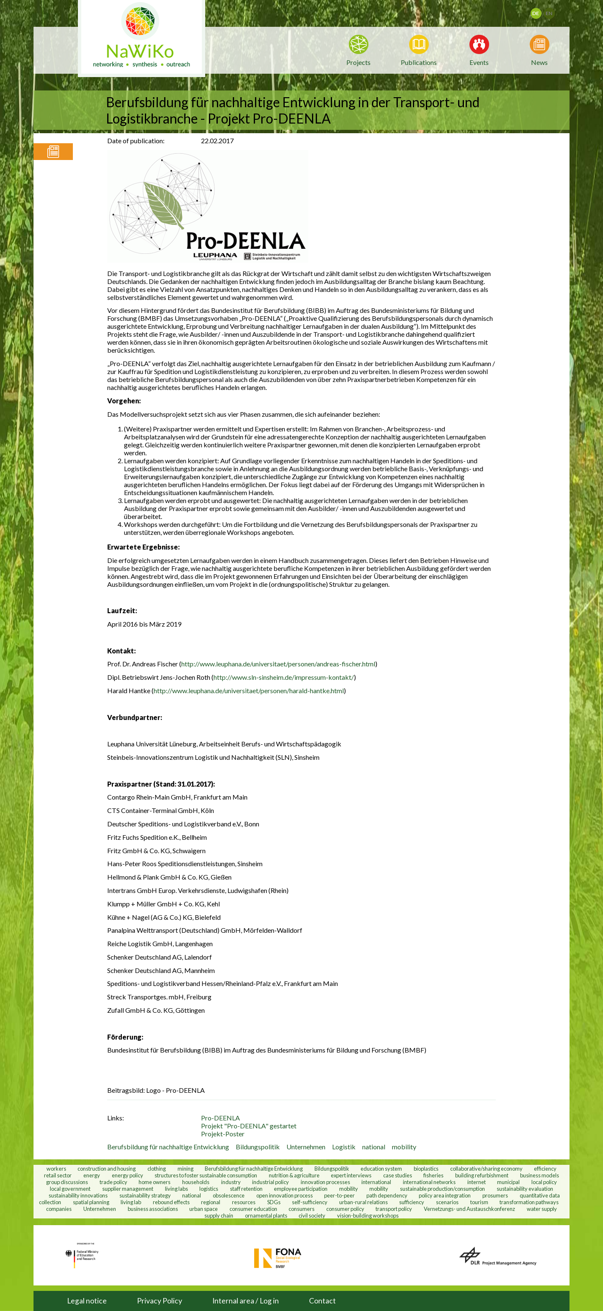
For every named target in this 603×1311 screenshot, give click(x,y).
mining (185, 1168)
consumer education (253, 1208)
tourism (479, 1201)
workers (56, 1168)
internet (476, 1181)
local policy (544, 1181)
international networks (429, 1181)
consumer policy (345, 1208)
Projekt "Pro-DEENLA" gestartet (248, 1126)
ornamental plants (266, 1215)
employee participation (300, 1188)
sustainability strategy (145, 1195)
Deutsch (541, 11)
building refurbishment (481, 1175)
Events (479, 61)
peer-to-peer (339, 1195)
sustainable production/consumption (442, 1188)
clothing (157, 1168)
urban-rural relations (363, 1201)
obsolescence (229, 1195)
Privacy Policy (159, 1300)
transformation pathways (529, 1201)
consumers (301, 1208)
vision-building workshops (368, 1215)
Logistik (344, 1147)
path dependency (386, 1195)
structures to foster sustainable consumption (206, 1175)
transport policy (394, 1208)
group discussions (67, 1181)
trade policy (113, 1181)
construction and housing (106, 1168)
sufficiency (411, 1201)
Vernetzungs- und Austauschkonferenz (469, 1208)
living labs (176, 1188)
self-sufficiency (309, 1201)
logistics (208, 1188)
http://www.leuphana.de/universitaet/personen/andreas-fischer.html (278, 664)
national (373, 1147)
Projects (358, 62)
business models (539, 1175)
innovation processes (325, 1181)
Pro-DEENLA (220, 1118)
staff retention (246, 1188)
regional (210, 1201)
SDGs (274, 1201)
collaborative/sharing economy (486, 1168)
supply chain (218, 1215)
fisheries (433, 1175)
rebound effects (171, 1201)
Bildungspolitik (258, 1147)
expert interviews (351, 1175)
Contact (322, 1300)
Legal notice (87, 1300)
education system (381, 1168)
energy (91, 1175)
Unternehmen (305, 1147)
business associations (153, 1208)
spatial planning (91, 1201)
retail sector (58, 1175)
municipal (508, 1181)
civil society (312, 1215)
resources (243, 1201)
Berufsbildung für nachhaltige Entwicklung (168, 1147)
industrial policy (270, 1181)
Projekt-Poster (223, 1134)
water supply (542, 1208)
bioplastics (426, 1168)
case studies (397, 1175)
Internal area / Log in (245, 1300)
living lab (131, 1201)
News (539, 61)
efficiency (545, 1168)
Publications (419, 62)
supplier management (127, 1188)
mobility (404, 1147)
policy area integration (445, 1195)
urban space (203, 1208)
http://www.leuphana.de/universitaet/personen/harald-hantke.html (249, 690)
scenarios (447, 1201)
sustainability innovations (78, 1195)
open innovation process (284, 1195)
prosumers (495, 1195)
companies (59, 1208)
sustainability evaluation (525, 1188)
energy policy (127, 1175)
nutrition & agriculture (294, 1175)
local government (70, 1188)
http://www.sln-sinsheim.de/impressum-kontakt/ (284, 677)
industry (231, 1181)
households (195, 1181)
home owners (154, 1181)
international (376, 1181)
